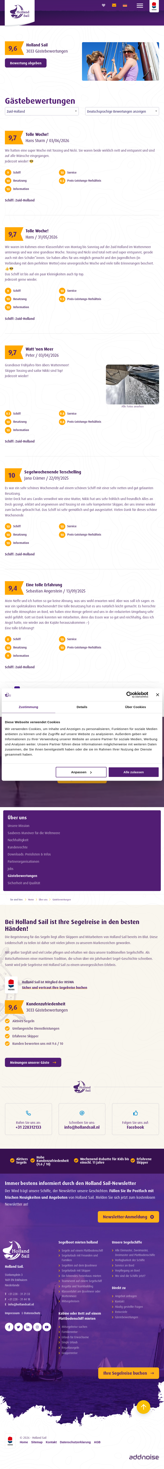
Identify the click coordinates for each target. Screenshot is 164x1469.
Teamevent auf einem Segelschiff (82, 1281)
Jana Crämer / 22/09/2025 (46, 478)
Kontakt (119, 1301)
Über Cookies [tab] (135, 707)
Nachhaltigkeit (18, 840)
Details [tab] (82, 707)
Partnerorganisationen (23, 861)
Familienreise (70, 1332)
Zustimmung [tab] (28, 707)
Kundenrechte (18, 847)
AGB (97, 1442)
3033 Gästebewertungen (47, 51)
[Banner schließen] (157, 694)
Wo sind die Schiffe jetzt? (130, 1276)
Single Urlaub (70, 1342)
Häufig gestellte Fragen (129, 1306)
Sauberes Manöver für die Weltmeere (34, 833)
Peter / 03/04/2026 (42, 355)
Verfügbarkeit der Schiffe (130, 1260)
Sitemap (37, 1442)
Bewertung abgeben (25, 63)
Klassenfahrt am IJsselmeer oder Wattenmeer (81, 1293)
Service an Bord (124, 1265)
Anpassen (81, 772)
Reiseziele (121, 1312)
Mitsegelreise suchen (74, 1326)
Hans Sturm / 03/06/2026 (47, 140)
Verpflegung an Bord (127, 1270)
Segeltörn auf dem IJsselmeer (79, 1265)
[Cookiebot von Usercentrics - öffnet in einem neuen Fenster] (129, 694)
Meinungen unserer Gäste (33, 1062)
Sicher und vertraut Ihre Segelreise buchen (54, 987)
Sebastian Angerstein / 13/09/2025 (55, 591)
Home (31, 899)
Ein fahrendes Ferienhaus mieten (81, 1276)
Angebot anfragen (126, 1296)
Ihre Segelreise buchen (128, 1373)
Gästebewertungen (22, 876)
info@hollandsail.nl (21, 1304)
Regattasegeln (70, 1347)
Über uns (17, 817)
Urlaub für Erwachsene (75, 1337)
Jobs (10, 869)
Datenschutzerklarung (75, 1442)
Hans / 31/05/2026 (41, 237)
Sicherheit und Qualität (24, 883)
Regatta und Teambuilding (77, 1286)
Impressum (12, 1313)
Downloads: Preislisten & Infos (29, 854)
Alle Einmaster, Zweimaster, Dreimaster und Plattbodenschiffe (135, 1252)
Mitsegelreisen (70, 1301)
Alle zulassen (133, 772)
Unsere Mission (18, 826)
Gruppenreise (70, 1353)
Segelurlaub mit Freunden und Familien (80, 1257)
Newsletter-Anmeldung (128, 1216)
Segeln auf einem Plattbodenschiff (82, 1250)
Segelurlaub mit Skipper (76, 1270)
